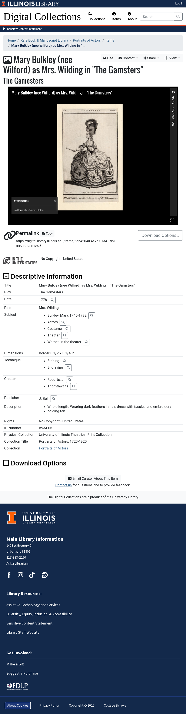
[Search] (157, 17)
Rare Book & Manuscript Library (44, 40)
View (171, 58)
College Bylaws (115, 705)
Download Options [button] (34, 463)
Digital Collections (42, 16)
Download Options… (160, 235)
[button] (173, 92)
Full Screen (172, 220)
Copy (47, 233)
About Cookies (17, 705)
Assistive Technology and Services (33, 605)
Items (116, 16)
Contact (127, 58)
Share (150, 58)
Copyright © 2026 (81, 705)
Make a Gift (15, 664)
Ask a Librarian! (17, 563)
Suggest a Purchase (22, 673)
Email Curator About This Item (93, 479)
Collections (97, 16)
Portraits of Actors (87, 40)
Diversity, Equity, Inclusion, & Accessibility (39, 614)
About (132, 16)
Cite (108, 58)
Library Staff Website (22, 632)
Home (11, 40)
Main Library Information (34, 539)
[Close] (54, 201)
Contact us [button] (63, 485)
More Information (173, 97)
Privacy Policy (49, 705)
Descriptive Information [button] (42, 276)
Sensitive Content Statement (24, 28)
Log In (179, 3)
